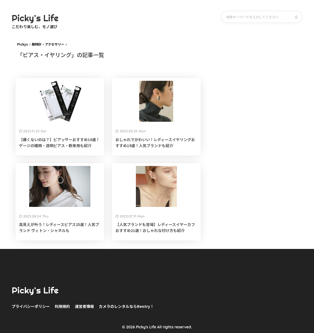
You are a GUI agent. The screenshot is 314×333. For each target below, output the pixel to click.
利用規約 (62, 306)
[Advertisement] (266, 81)
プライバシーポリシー (31, 306)
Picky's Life (35, 290)
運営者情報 (84, 306)
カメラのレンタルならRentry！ (126, 306)
